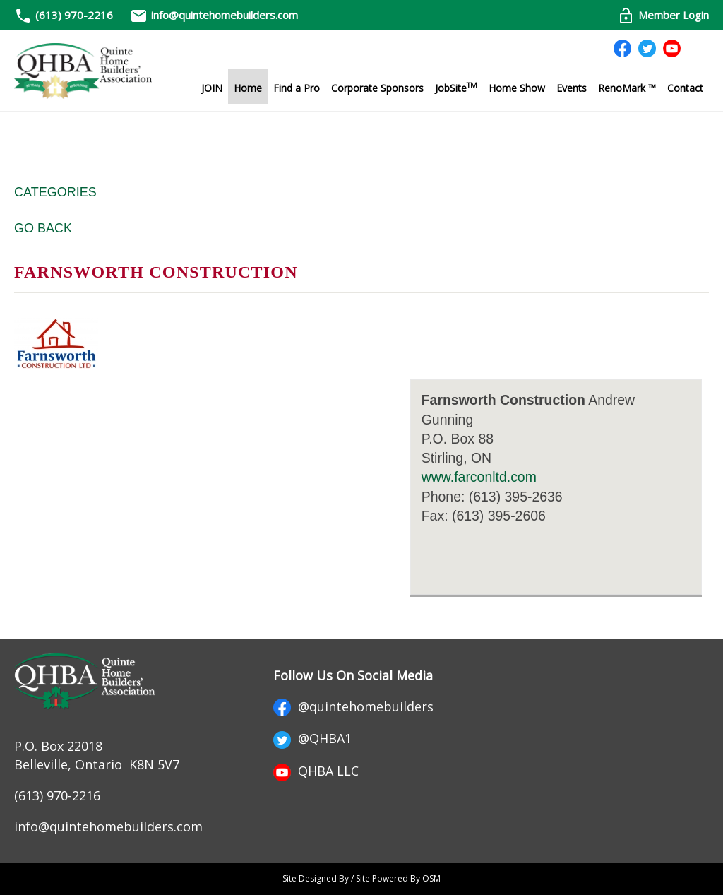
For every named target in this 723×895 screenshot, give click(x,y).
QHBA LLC (316, 770)
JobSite (456, 88)
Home (248, 88)
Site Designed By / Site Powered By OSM (361, 878)
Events (571, 88)
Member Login (663, 15)
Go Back (43, 228)
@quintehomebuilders (353, 706)
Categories (55, 192)
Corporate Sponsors (377, 88)
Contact (685, 88)
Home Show (517, 88)
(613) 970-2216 (74, 15)
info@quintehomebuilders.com (214, 15)
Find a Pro (296, 88)
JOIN (211, 88)
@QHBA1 (312, 738)
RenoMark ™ (627, 88)
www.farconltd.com (479, 477)
